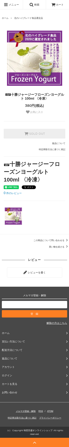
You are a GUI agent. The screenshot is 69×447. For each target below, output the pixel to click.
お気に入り (34, 112)
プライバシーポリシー (50, 418)
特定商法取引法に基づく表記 (22, 418)
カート (57, 4)
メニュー (11, 5)
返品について (58, 143)
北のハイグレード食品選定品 (28, 18)
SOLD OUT (34, 134)
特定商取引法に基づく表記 (52, 149)
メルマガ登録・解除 (26, 411)
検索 (34, 5)
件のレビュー (13, 193)
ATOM (50, 411)
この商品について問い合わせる (51, 240)
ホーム (5, 18)
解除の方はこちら (57, 323)
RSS (40, 411)
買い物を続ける (59, 247)
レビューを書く (34, 272)
